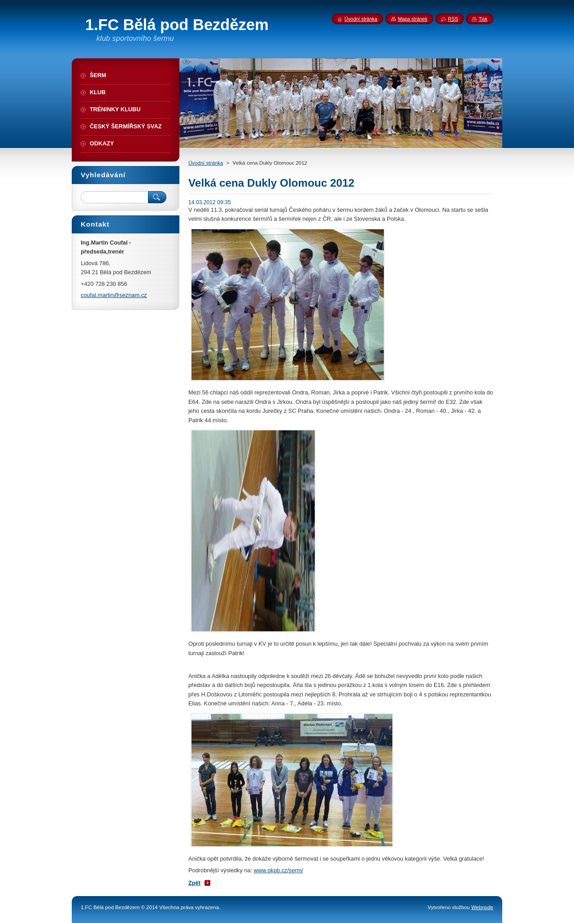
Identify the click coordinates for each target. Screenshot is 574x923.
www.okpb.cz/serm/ (278, 870)
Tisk (482, 19)
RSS (453, 19)
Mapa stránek (412, 19)
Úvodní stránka (205, 163)
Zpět (194, 882)
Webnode (482, 907)
